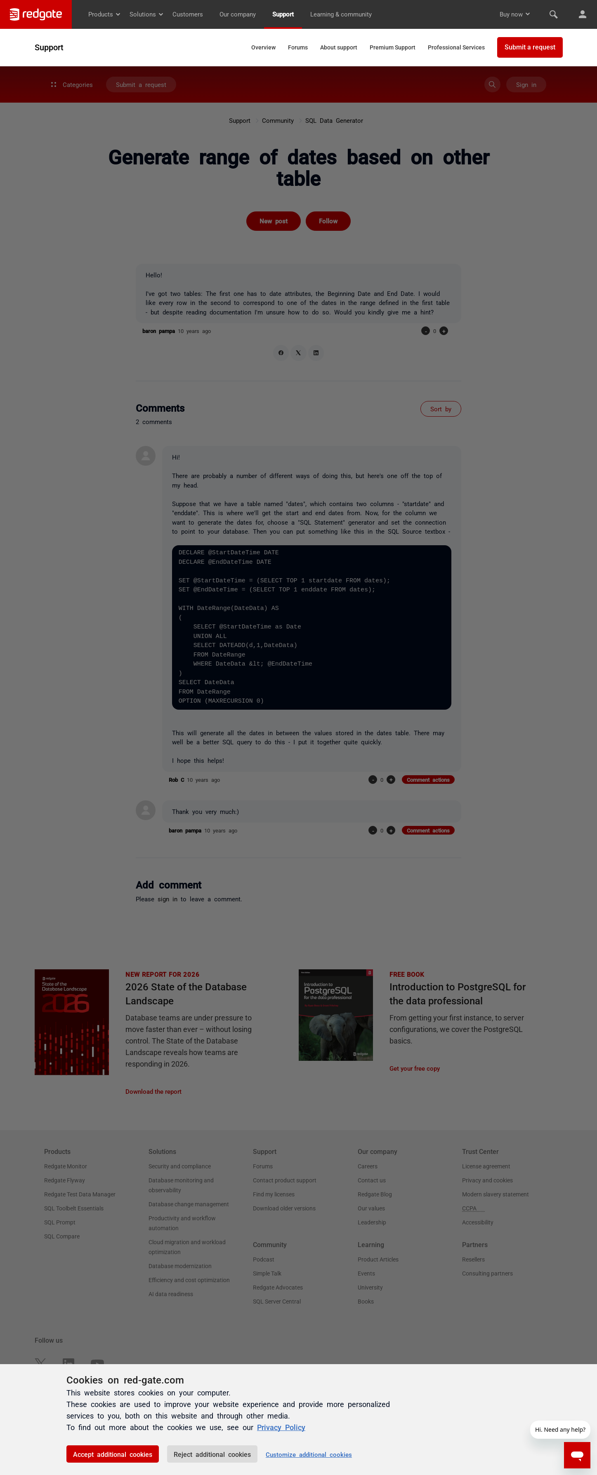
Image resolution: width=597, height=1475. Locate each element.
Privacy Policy (281, 1426)
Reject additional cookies (212, 1454)
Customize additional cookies (309, 1454)
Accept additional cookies (112, 1454)
